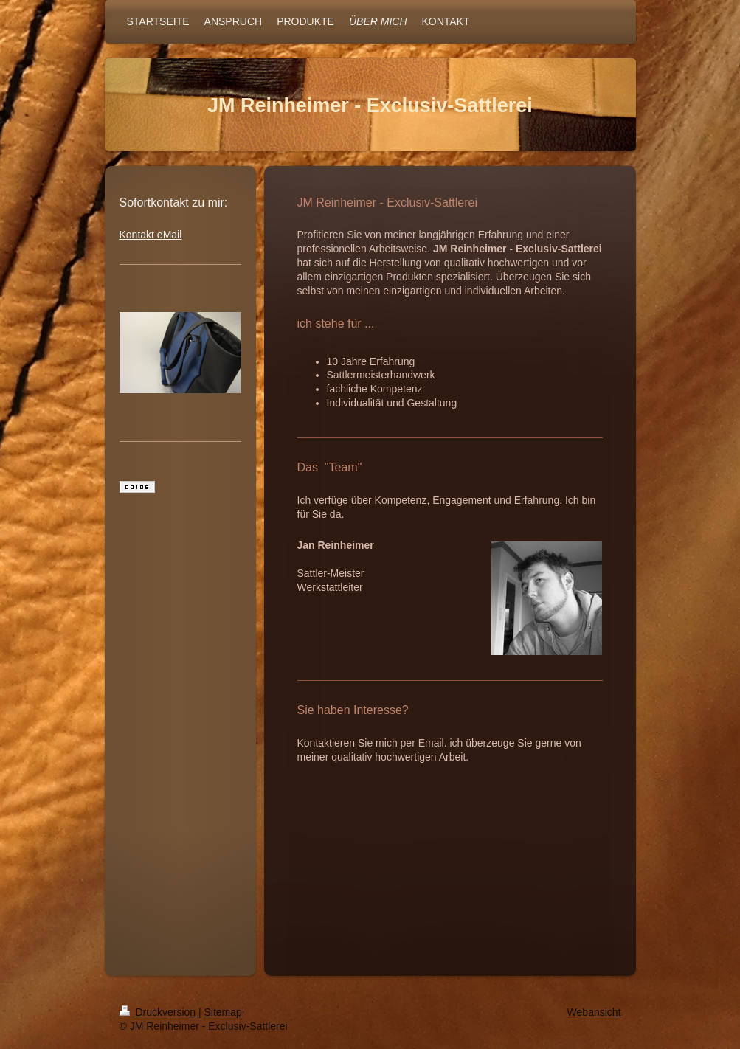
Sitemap (223, 1012)
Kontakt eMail (151, 234)
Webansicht (594, 1012)
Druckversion (159, 1012)
